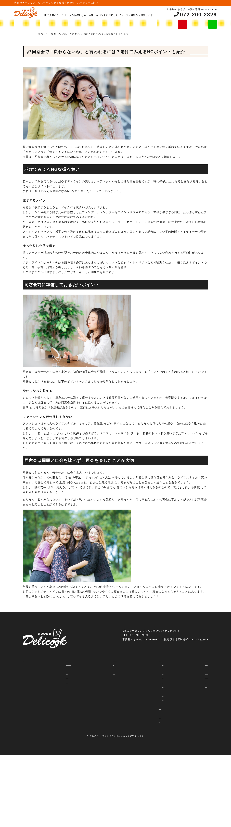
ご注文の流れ (156, 24)
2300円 (150, 669)
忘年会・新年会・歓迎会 (189, 677)
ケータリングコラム (76, 34)
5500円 (150, 695)
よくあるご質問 (50, 677)
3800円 (150, 682)
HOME (20, 24)
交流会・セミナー (185, 660)
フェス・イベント (185, 686)
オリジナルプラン (72, 24)
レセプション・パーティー (190, 673)
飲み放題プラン (131, 24)
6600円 (150, 699)
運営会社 (101, 664)
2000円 (150, 664)
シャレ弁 (149, 721)
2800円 (150, 673)
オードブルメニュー (102, 24)
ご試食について (50, 682)
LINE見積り (207, 24)
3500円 (150, 677)
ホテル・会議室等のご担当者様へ (115, 660)
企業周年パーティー (186, 691)
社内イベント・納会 (186, 664)
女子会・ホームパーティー (190, 669)
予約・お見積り (105, 673)
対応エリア (47, 673)
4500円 (150, 691)
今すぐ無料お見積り (183, 24)
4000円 (150, 686)
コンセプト (47, 660)
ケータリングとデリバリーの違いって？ (64, 664)
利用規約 (101, 669)
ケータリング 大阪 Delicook (42, 34)
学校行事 (180, 682)
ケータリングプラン (41, 24)
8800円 (150, 704)
